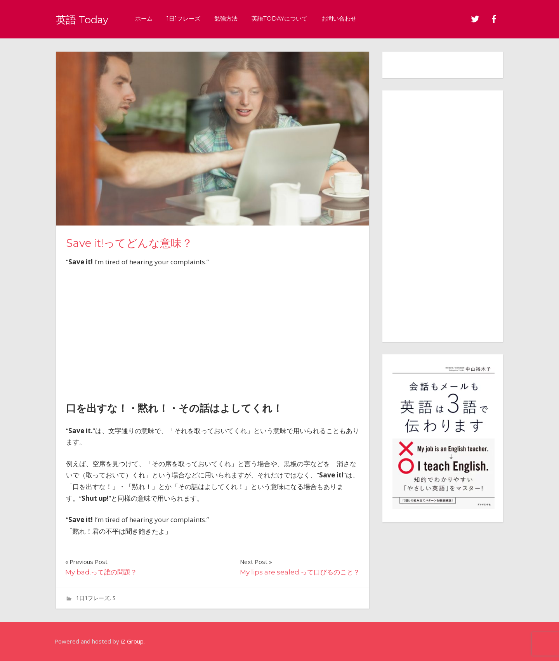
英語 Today (88, 18)
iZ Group (132, 641)
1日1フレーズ (195, 18)
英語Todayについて (291, 18)
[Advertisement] (212, 332)
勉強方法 (237, 18)
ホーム (155, 18)
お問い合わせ (350, 18)
